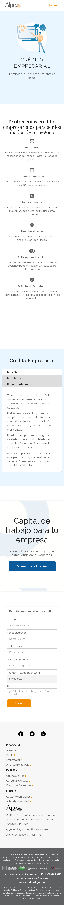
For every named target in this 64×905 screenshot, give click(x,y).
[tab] (32, 372)
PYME (9, 755)
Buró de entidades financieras (20, 874)
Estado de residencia (17, 659)
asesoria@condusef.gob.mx (32, 878)
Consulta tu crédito (17, 780)
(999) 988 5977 (15, 829)
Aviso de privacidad (17, 801)
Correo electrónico (17, 633)
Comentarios (13, 686)
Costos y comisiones (18, 796)
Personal (11, 750)
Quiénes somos (15, 775)
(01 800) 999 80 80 (51, 874)
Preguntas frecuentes (18, 785)
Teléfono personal (16, 646)
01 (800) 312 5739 (37, 829)
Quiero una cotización (32, 566)
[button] (52, 5)
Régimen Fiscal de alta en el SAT (23, 673)
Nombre (11, 619)
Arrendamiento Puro (18, 764)
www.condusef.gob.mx (32, 882)
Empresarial (13, 759)
